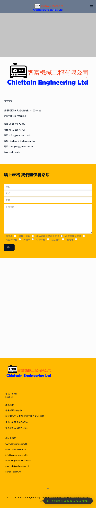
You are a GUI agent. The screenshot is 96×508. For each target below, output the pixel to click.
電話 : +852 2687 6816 (16, 422)
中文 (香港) (11, 393)
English (9, 397)
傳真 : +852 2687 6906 (16, 427)
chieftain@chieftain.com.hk (18, 460)
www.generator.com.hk (16, 444)
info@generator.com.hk (16, 455)
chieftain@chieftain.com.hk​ (22, 141)
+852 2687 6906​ (17, 129)
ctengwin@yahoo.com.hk (21, 146)
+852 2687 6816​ (17, 124)
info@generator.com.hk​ (20, 135)
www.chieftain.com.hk (15, 449)
